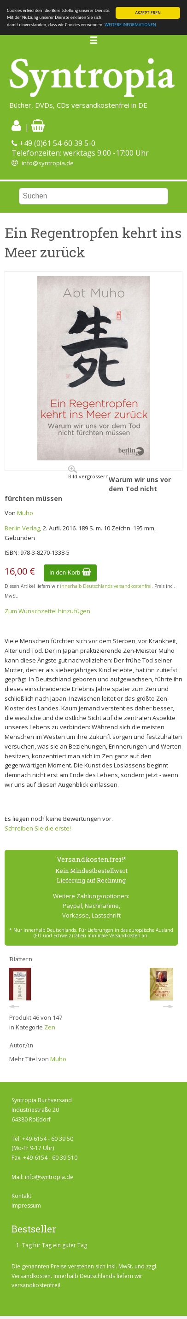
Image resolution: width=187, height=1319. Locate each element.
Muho (25, 513)
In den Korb (70, 572)
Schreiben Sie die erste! (38, 828)
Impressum (26, 1205)
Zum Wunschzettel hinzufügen (47, 611)
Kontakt (21, 1196)
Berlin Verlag (22, 528)
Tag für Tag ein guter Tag (54, 1245)
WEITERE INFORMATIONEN (130, 25)
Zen (49, 1027)
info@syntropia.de (48, 163)
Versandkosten (31, 1276)
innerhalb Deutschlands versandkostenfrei (106, 586)
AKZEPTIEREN (148, 13)
